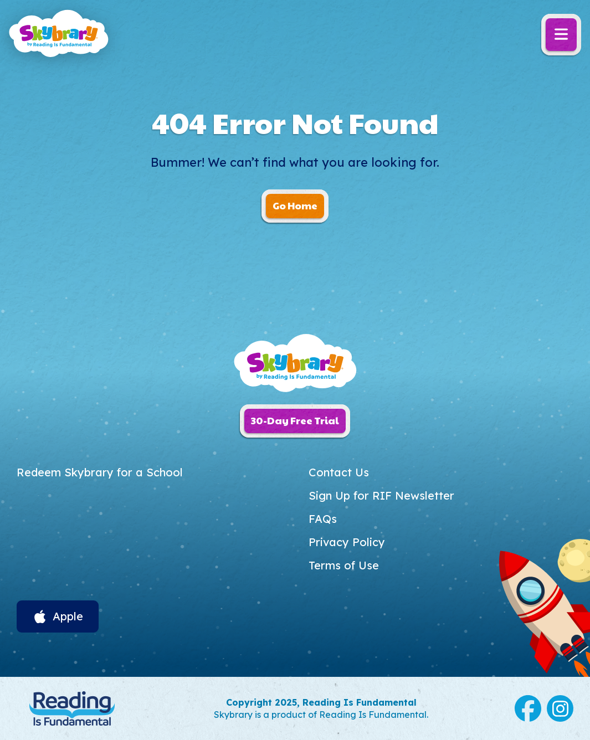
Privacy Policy (347, 542)
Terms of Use (344, 565)
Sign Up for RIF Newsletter (381, 495)
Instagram (560, 708)
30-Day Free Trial (295, 420)
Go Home (295, 205)
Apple (68, 616)
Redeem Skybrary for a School (100, 472)
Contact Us (339, 472)
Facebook (528, 708)
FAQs (323, 519)
